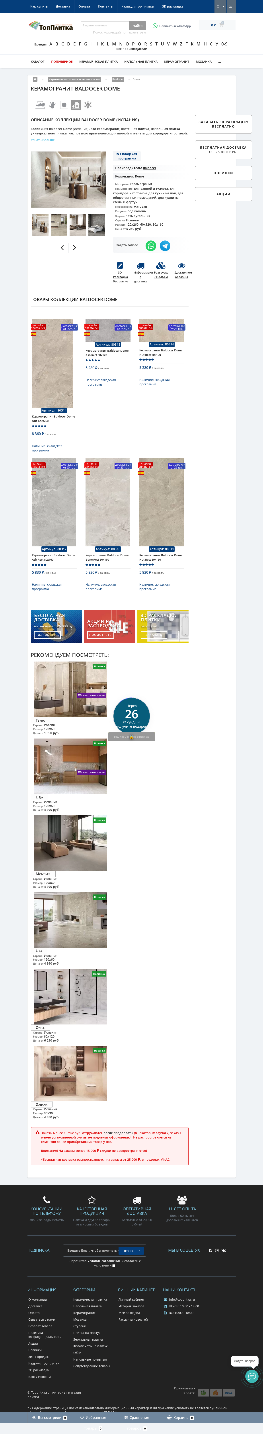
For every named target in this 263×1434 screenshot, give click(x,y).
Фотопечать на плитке (90, 1352)
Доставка (63, 6)
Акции (33, 1349)
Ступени (79, 1332)
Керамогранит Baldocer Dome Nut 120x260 (53, 422)
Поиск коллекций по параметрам (119, 32)
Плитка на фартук (86, 1339)
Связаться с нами (41, 1326)
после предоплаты (118, 1139)
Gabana (41, 1110)
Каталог (38, 61)
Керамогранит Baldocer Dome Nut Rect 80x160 (160, 563)
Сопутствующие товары (91, 1372)
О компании (37, 1306)
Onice (40, 1033)
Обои (77, 1359)
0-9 (224, 44)
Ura (39, 956)
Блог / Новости (39, 1383)
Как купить (39, 6)
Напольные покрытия (90, 1365)
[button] (252, 1376)
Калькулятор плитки (137, 6)
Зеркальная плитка (88, 1345)
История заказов (131, 1312)
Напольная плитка (141, 61)
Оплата (84, 6)
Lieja (39, 803)
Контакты (105, 6)
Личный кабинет (131, 1306)
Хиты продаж (38, 1363)
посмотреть (100, 641)
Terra (40, 726)
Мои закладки (129, 1319)
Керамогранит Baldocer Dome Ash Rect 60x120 (107, 356)
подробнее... (47, 641)
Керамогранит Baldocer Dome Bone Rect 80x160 (107, 563)
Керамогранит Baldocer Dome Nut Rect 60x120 (160, 355)
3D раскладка (172, 6)
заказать (154, 641)
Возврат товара (40, 1332)
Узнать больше (43, 140)
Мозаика (204, 61)
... (219, 61)
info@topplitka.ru (179, 1306)
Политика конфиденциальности (45, 1341)
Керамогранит (176, 61)
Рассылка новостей (133, 1326)
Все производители (131, 49)
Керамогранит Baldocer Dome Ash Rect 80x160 (53, 563)
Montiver (43, 879)
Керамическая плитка (98, 61)
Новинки (35, 1356)
